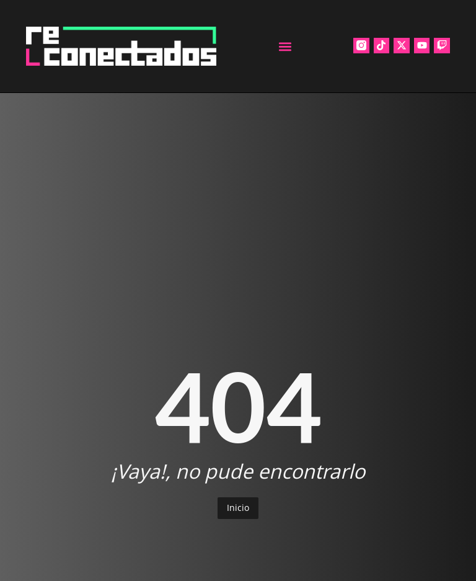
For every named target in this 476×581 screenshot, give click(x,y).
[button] (285, 46)
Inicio (238, 507)
